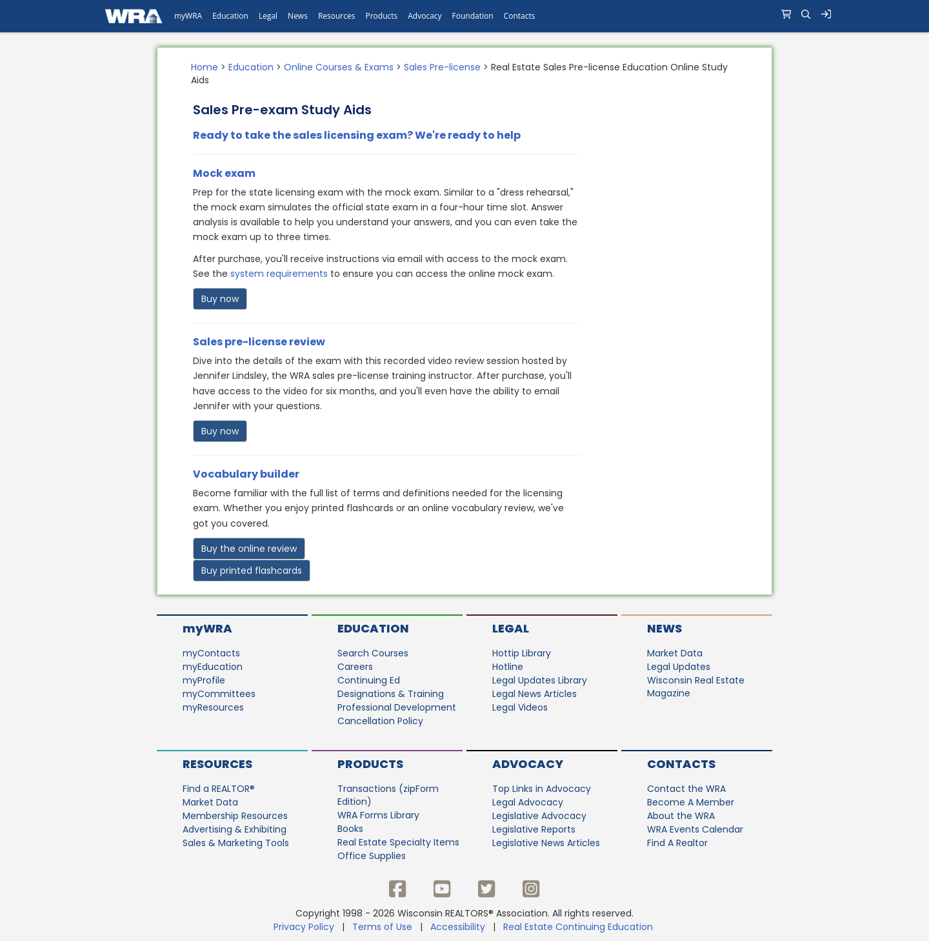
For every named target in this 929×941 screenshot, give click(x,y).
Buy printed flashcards (251, 570)
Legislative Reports (533, 829)
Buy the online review (249, 548)
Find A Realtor (677, 842)
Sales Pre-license (442, 67)
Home (204, 67)
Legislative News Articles (546, 842)
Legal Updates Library (539, 680)
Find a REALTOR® (219, 788)
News (664, 628)
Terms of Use (382, 926)
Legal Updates (678, 666)
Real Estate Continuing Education (579, 926)
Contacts (681, 764)
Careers (355, 666)
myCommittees (219, 693)
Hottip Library (521, 653)
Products (370, 764)
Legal (510, 628)
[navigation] (464, 16)
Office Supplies (371, 855)
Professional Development (396, 707)
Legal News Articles (534, 693)
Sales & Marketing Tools (236, 842)
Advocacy (527, 764)
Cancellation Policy (380, 720)
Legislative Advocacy (539, 815)
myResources (213, 707)
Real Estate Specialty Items (398, 842)
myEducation (213, 666)
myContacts (211, 653)
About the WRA (681, 815)
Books (350, 828)
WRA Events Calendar (695, 829)
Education (251, 67)
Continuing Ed (368, 680)
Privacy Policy (304, 926)
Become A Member (690, 802)
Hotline (507, 666)
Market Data (675, 653)
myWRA (207, 628)
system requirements (279, 273)
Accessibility (457, 926)
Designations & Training (390, 693)
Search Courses (372, 653)
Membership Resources (235, 815)
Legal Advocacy (527, 802)
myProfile (204, 680)
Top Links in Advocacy (541, 788)
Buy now (220, 298)
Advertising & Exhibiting (234, 829)
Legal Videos (520, 707)
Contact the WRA (686, 788)
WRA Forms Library (378, 815)
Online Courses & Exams (339, 67)
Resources (217, 764)
